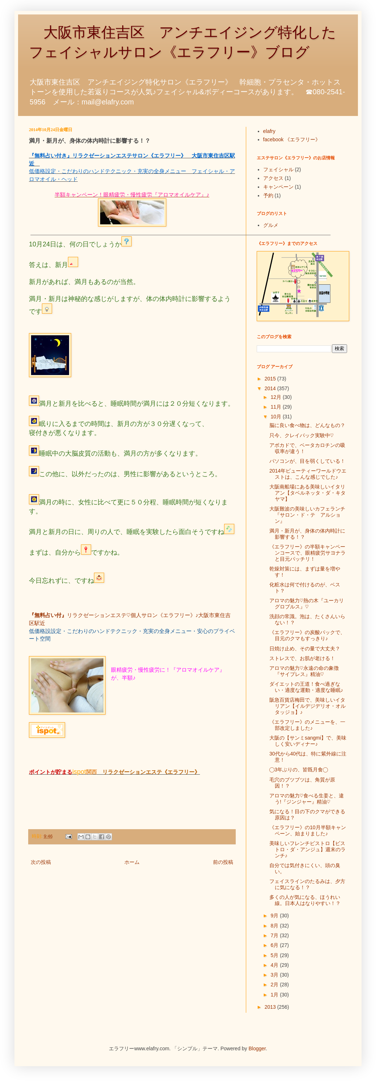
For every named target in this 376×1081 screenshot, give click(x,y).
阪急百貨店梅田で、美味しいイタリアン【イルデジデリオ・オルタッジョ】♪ (307, 706)
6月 (275, 945)
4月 (275, 965)
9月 (275, 915)
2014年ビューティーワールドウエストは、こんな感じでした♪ (307, 474)
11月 (276, 407)
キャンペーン (278, 187)
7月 (275, 935)
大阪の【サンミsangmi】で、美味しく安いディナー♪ (307, 741)
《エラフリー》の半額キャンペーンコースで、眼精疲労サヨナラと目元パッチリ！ (307, 553)
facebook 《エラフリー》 (292, 139)
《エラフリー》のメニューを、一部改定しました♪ (307, 725)
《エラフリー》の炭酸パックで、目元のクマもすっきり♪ (307, 635)
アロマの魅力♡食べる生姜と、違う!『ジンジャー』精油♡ (306, 799)
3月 (275, 975)
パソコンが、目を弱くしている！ (307, 461)
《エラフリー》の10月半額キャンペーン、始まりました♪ (307, 830)
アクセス (273, 178)
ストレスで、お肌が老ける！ (302, 658)
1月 (275, 995)
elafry (269, 131)
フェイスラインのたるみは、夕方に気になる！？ (307, 884)
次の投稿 (41, 862)
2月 (275, 984)
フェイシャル (278, 169)
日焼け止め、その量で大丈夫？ (304, 648)
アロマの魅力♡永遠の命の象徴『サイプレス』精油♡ (304, 671)
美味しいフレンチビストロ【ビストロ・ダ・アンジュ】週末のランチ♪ (307, 849)
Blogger (257, 1048)
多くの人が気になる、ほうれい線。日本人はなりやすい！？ (305, 900)
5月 (275, 955)
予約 (268, 195)
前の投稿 (223, 862)
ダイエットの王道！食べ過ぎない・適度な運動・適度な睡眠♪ (306, 687)
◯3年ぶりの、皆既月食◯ (298, 769)
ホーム (132, 862)
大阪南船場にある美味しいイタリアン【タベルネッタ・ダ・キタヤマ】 (307, 493)
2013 (271, 1007)
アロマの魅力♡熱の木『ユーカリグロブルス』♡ (306, 604)
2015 (271, 379)
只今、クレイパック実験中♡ (301, 435)
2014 (271, 388)
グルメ (270, 225)
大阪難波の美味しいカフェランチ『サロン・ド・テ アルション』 (307, 515)
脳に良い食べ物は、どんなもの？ (307, 425)
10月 (276, 416)
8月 (275, 926)
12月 (276, 397)
